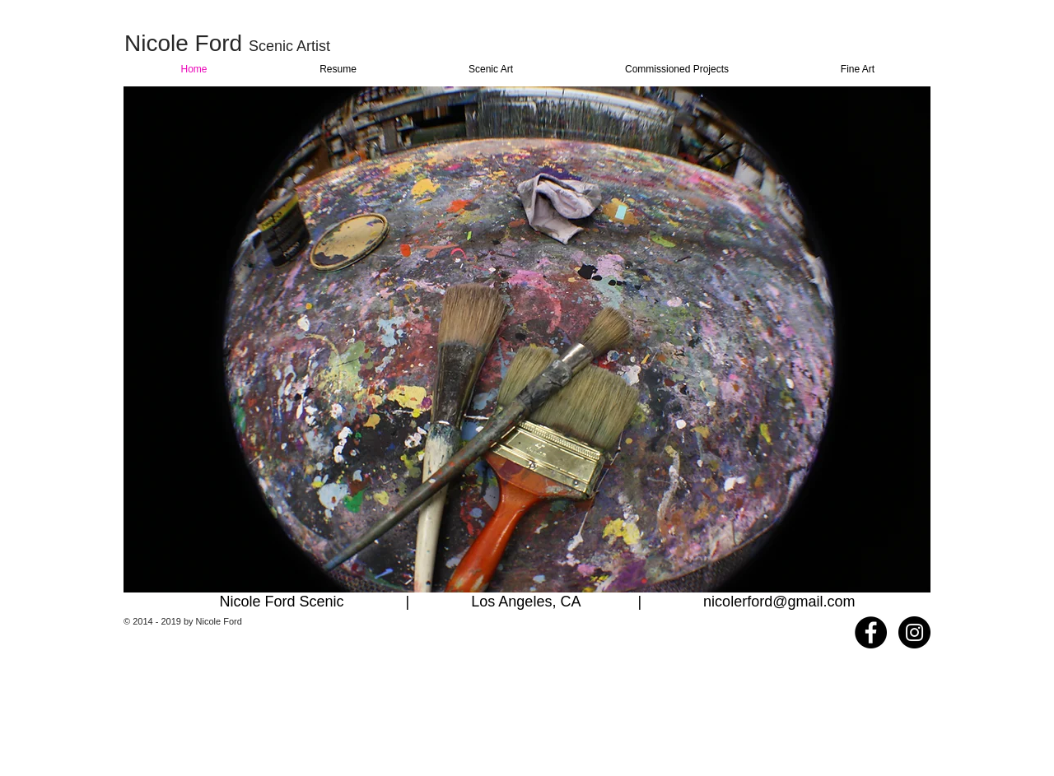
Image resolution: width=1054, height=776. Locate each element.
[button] (527, 339)
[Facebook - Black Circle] (871, 632)
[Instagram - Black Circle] (914, 632)
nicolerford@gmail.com (779, 601)
